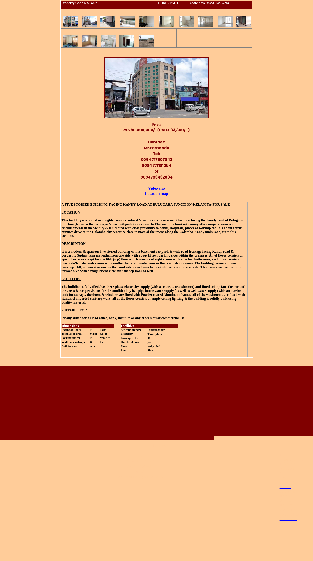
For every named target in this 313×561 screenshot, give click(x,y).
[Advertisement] (156, 402)
